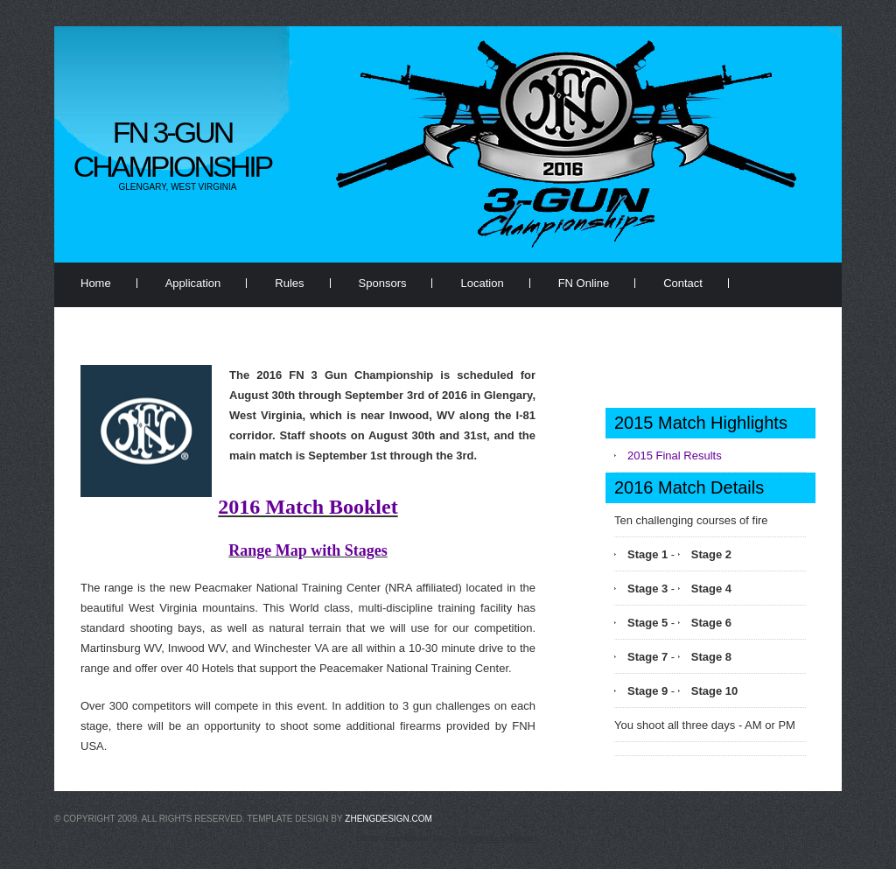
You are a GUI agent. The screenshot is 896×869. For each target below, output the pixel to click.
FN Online (584, 283)
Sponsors (383, 283)
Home (95, 283)
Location (481, 283)
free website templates (495, 838)
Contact (683, 283)
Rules (289, 283)
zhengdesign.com (388, 818)
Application (193, 283)
